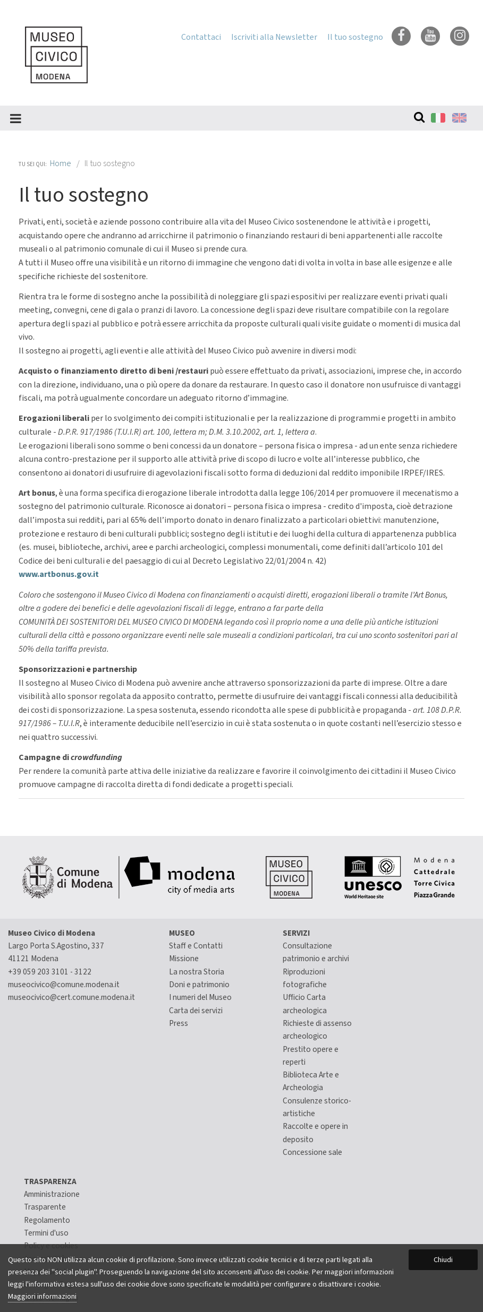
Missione (184, 958)
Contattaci (201, 37)
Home (60, 163)
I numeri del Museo (200, 997)
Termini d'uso (46, 1233)
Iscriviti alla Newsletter (274, 37)
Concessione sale (312, 1152)
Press (178, 1023)
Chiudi (443, 1259)
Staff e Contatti (196, 946)
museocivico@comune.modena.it (64, 984)
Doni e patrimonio (199, 984)
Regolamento (47, 1220)
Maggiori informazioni (42, 1296)
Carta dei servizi (196, 1010)
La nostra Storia (196, 972)
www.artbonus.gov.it (59, 574)
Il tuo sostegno (355, 37)
